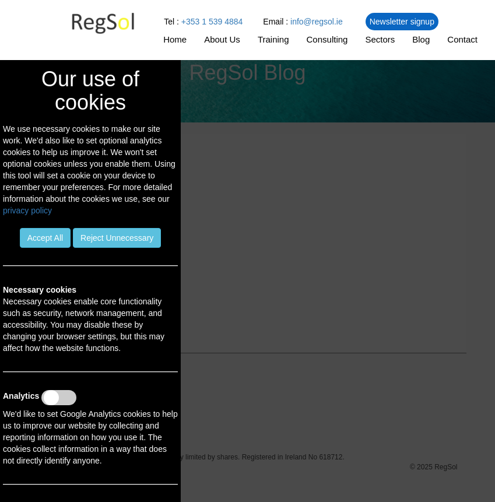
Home (175, 39)
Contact (462, 39)
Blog (421, 39)
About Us (222, 39)
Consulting (327, 39)
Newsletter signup (402, 21)
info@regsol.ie (316, 21)
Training (273, 39)
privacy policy (27, 210)
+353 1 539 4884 (212, 21)
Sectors (380, 39)
